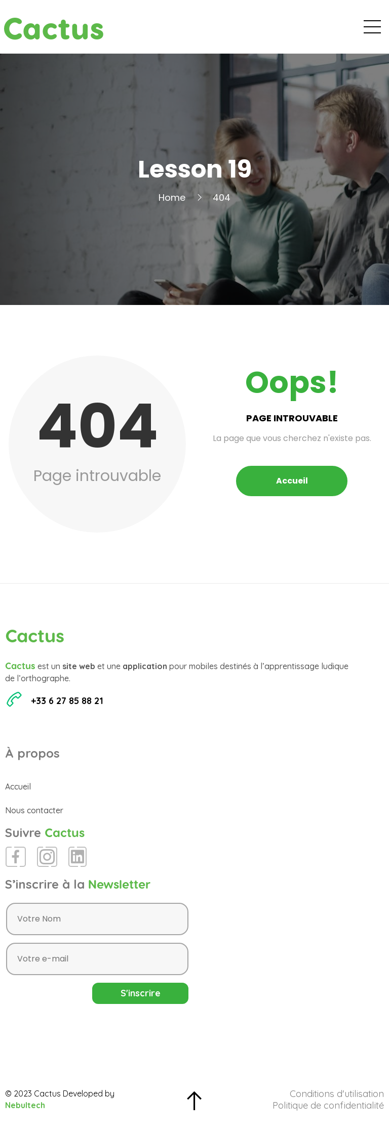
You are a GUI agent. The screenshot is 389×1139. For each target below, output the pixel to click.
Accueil (130, 30)
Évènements (187, 30)
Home (172, 205)
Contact (358, 30)
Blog (239, 30)
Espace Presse (295, 30)
